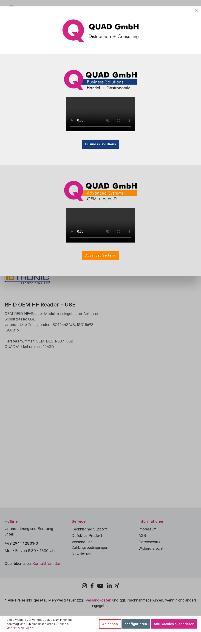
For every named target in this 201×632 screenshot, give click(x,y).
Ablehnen (110, 624)
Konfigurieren (136, 624)
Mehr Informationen (19, 628)
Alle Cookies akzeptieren (174, 624)
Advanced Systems (100, 255)
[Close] (197, 11)
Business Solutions (100, 144)
